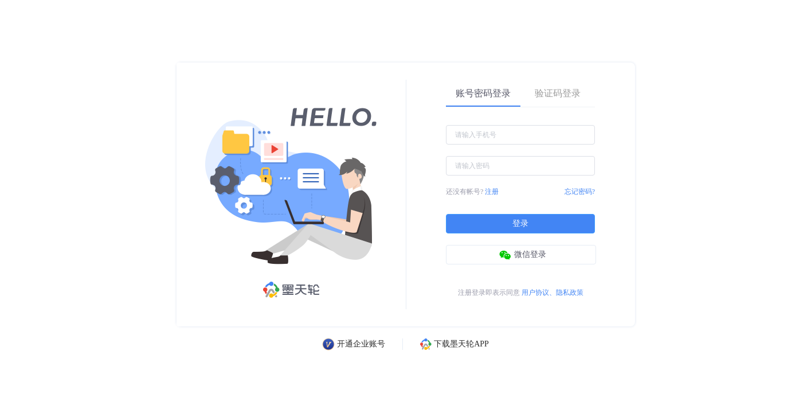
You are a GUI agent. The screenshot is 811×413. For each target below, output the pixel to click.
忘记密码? (580, 192)
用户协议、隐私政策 (552, 293)
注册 (492, 192)
